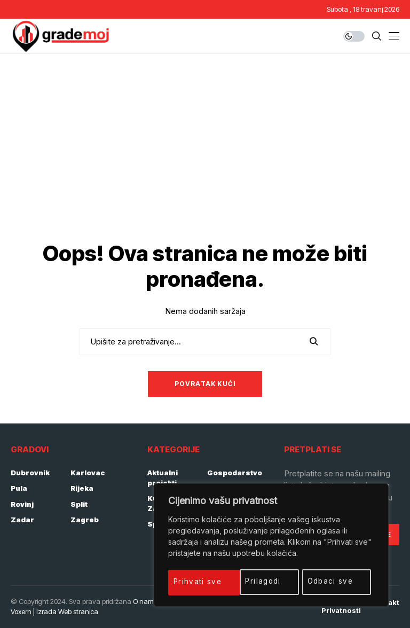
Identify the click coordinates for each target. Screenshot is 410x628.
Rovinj (22, 504)
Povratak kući (205, 384)
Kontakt (385, 603)
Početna (244, 603)
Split (79, 504)
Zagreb (84, 519)
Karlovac (87, 472)
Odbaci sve (260, 581)
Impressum (290, 603)
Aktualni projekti (162, 478)
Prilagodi (192, 581)
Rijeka (81, 488)
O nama (145, 601)
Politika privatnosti (341, 607)
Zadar (22, 519)
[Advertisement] (205, 134)
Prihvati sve (334, 581)
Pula (19, 488)
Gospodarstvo (234, 472)
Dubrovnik (30, 472)
